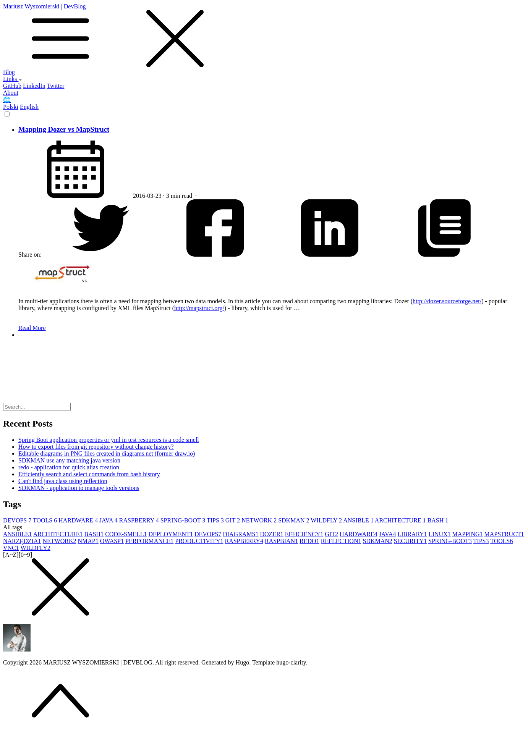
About (10, 92)
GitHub (12, 85)
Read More (32, 328)
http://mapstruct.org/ (199, 308)
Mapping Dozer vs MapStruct (63, 129)
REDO (309, 541)
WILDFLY (326, 520)
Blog (9, 72)
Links (12, 79)
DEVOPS (17, 520)
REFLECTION (341, 541)
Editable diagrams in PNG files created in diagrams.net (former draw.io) (106, 453)
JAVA (108, 520)
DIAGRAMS (240, 534)
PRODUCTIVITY (199, 541)
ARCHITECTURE (400, 520)
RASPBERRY (139, 520)
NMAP (88, 541)
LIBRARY (412, 534)
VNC (11, 548)
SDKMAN (293, 520)
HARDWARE (78, 520)
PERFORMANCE (149, 541)
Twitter (55, 85)
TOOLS (45, 520)
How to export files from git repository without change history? (96, 446)
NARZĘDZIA (22, 541)
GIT (232, 520)
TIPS (215, 520)
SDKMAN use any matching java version (69, 460)
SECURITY (410, 541)
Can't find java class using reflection (62, 481)
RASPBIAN (281, 541)
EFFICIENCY (304, 534)
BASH (438, 520)
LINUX (440, 534)
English (29, 106)
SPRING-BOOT (183, 520)
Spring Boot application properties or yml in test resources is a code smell (108, 440)
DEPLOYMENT (170, 534)
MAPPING (467, 534)
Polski (10, 106)
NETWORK (259, 520)
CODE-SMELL (126, 534)
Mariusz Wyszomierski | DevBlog (264, 36)
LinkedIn (34, 85)
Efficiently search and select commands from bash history (89, 474)
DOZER (271, 534)
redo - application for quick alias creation (68, 467)
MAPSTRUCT (504, 534)
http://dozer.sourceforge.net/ (447, 301)
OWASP (112, 541)
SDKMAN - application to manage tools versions (78, 488)
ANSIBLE (358, 520)
